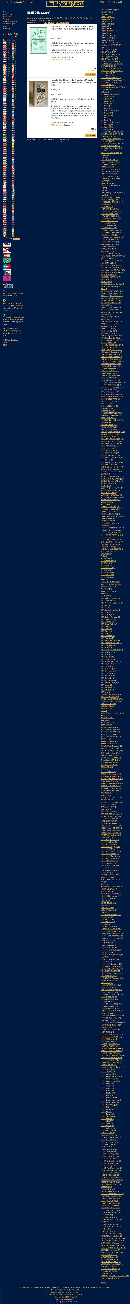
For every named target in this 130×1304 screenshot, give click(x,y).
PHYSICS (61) (105, 924)
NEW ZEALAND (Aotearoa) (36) (111, 835)
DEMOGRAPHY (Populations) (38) (111, 352)
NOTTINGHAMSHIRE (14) (109, 868)
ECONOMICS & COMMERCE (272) (112, 387)
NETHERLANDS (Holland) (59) (110, 830)
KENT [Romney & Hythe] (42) (110, 664)
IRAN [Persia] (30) (106, 553)
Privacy (5, 344)
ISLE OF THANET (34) (108, 572)
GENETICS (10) (106, 474)
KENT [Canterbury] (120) (108, 619)
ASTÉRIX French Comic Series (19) (112, 138)
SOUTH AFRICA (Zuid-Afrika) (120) (112, 1060)
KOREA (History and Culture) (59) (111, 701)
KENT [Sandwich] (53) (107, 666)
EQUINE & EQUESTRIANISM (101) (111, 413)
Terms (5, 342)
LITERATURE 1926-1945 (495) (110, 732)
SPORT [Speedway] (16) (108, 1123)
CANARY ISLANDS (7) (108, 258)
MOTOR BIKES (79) (107, 800)
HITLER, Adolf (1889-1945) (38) (110, 523)
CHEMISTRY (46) (106, 281)
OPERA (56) (104, 884)
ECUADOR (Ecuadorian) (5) (109, 389)
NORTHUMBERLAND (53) (109, 863)
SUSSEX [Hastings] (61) (108, 1165)
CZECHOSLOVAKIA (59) (108, 342)
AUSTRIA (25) (105, 150)
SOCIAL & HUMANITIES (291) (110, 1053)
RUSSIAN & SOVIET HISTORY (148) (112, 994)
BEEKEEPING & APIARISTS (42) (111, 169)
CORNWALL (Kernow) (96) (109, 326)
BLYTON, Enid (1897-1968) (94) (110, 185)
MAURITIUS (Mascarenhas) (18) (111, 755)
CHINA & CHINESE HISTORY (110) (112, 291)
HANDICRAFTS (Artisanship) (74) (111, 509)
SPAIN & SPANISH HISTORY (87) (111, 1062)
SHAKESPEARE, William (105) (110, 1029)
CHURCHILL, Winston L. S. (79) (110, 298)
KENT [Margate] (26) (107, 657)
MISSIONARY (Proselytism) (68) (111, 788)
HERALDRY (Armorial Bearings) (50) (112, 516)
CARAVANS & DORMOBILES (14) (111, 260)
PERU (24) (104, 912)
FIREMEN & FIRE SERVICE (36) (111, 441)
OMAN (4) (104, 882)
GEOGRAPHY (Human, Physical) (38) (112, 476)
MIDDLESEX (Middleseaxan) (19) (111, 774)
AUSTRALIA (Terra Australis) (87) (111, 148)
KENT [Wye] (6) (106, 692)
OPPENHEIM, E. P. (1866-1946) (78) (112, 886)
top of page (104, 1283)
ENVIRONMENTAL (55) (108, 410)
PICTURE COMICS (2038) (109, 926)
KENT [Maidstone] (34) (108, 652)
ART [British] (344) (106, 106)
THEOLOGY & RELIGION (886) (110, 1198)
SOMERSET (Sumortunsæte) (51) (111, 1058)
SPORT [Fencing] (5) (107, 1090)
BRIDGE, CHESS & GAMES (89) (111, 211)
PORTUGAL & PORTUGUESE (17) (112, 950)
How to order (7, 16)
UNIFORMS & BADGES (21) (109, 1224)
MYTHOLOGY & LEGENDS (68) (111, 816)
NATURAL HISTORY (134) (109, 821)
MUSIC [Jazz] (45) (106, 809)
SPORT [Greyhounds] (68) (109, 1097)
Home (5, 12)
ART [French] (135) (107, 113)
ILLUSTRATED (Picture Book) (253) (112, 544)
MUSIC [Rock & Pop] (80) (109, 811)
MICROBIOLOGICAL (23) (108, 772)
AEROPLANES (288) (107, 12)
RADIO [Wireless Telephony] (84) (111, 966)
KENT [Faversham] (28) (108, 636)
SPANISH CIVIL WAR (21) (109, 1065)
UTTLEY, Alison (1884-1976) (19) (111, 1226)
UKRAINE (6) (105, 1222)
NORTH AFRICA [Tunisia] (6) (110, 858)
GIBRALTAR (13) (106, 485)
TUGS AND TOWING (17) (109, 1217)
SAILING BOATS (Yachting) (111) (111, 1004)
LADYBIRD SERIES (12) (108, 704)
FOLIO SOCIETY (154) (108, 448)
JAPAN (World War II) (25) (109, 586)
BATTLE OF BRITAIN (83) (109, 164)
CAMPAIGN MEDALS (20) (109, 249)
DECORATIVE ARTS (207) (109, 347)
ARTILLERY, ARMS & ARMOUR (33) (112, 134)
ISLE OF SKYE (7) (106, 570)
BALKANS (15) (105, 157)
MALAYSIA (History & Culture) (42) (112, 750)
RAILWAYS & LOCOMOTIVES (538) (112, 968)
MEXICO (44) (105, 769)
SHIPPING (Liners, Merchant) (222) (112, 1034)
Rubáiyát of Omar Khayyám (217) (111, 990)
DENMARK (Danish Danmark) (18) (111, 354)
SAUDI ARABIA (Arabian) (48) (110, 1008)
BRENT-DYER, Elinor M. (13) (110, 209)
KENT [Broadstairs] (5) (108, 612)
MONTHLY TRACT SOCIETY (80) (111, 797)
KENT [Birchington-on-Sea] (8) (110, 610)
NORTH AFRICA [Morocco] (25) (111, 851)
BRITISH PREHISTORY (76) (109, 221)
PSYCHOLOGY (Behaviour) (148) (111, 964)
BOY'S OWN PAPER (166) (109, 204)
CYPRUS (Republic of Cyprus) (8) (111, 340)
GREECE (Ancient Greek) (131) (110, 500)
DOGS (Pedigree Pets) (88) (109, 373)
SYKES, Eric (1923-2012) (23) (110, 1175)
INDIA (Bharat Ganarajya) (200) (110, 546)
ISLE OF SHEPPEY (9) (108, 568)
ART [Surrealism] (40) (107, 129)
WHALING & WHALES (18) (109, 1254)
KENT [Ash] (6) (105, 607)
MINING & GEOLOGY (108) (109, 781)
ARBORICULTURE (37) (108, 73)
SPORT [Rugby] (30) (107, 1114)
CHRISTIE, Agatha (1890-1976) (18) (112, 296)
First (45, 23)
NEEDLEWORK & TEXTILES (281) (111, 825)
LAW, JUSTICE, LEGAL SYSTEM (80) (112, 713)
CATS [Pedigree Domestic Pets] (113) (113, 272)
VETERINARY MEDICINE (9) (109, 1231)
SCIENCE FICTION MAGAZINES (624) (113, 1015)
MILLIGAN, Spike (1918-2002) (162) (112, 779)
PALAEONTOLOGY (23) (108, 903)
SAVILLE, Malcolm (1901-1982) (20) (112, 1011)
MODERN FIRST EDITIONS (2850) (111, 790)
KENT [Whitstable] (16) (108, 687)
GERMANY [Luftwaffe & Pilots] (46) (112, 481)
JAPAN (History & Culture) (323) (111, 584)
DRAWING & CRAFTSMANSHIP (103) (113, 382)
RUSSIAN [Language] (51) (109, 997)
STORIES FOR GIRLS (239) (109, 1142)
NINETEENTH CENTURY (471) (110, 839)
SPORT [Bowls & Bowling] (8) (110, 1081)
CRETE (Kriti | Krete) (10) (109, 331)
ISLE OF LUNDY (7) (107, 563)
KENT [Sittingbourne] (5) (108, 671)
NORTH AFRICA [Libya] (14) (109, 849)
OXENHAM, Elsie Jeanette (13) (111, 893)
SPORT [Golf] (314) (107, 1095)
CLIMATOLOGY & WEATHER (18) (111, 312)
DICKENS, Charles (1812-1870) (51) (112, 366)
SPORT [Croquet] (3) (107, 1088)
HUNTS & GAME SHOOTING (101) (112, 535)
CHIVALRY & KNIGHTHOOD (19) (111, 293)
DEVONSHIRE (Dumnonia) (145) (111, 364)
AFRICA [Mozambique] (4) (109, 31)
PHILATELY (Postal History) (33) (111, 915)
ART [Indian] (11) (106, 117)
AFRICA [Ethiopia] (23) (108, 19)
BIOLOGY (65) (105, 181)
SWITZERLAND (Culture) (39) (110, 1172)
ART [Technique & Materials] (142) (112, 131)
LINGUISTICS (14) (106, 725)
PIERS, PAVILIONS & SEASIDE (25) (112, 929)
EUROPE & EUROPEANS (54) (110, 427)
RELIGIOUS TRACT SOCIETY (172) (112, 973)
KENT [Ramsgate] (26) (108, 659)
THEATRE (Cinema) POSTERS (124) (112, 1194)
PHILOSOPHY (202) (107, 917)
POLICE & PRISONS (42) (109, 945)
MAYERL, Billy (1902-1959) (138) (111, 757)
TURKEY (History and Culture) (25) (112, 1219)
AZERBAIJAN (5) (106, 155)
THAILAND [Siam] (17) (108, 1189)
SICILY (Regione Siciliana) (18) (110, 1043)
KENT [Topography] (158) (109, 680)
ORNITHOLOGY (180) (107, 891)
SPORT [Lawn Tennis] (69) (109, 1104)
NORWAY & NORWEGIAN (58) (110, 865)
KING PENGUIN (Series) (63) (110, 696)
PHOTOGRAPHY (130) (108, 922)
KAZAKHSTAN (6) (106, 596)
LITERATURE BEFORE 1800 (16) (111, 736)
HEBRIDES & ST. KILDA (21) (109, 511)
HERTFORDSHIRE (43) (108, 521)
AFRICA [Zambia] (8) (107, 40)
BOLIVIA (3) (104, 188)
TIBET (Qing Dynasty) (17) (109, 1201)
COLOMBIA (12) (106, 314)
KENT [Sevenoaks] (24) (108, 668)
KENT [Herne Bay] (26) (108, 645)
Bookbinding (7, 28)
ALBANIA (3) (104, 47)
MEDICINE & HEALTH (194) (109, 764)
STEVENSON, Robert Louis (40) (111, 1137)
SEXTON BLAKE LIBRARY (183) (111, 1025)
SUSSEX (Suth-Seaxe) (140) (110, 1156)
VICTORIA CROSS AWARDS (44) (111, 1233)
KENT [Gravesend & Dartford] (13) (111, 643)
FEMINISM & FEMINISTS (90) (110, 434)
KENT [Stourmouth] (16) (108, 673)
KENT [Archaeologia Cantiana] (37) (112, 603)
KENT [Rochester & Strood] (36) (111, 661)
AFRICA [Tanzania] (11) (108, 35)
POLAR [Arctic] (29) (107, 943)
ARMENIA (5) (105, 92)
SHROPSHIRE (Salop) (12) (109, 1039)
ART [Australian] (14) (107, 101)
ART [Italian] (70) (106, 120)
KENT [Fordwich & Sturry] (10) (110, 640)
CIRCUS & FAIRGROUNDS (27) (111, 310)
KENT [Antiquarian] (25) (108, 600)
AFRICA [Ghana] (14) (107, 21)
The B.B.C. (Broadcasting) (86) (110, 1191)
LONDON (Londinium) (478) (109, 741)
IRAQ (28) (104, 556)
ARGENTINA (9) (106, 89)
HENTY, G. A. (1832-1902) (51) (110, 514)
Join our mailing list (9, 23)
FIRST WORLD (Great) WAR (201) (111, 443)
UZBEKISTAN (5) (106, 1229)
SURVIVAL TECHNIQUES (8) (110, 1154)
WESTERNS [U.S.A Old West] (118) (112, 1252)
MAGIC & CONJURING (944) (110, 748)
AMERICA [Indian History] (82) (110, 54)
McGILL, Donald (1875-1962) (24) (111, 760)
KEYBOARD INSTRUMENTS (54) (111, 694)
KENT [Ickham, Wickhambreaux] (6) (112, 650)
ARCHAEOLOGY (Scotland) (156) (111, 82)
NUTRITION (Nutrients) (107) (110, 872)
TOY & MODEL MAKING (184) (110, 1208)
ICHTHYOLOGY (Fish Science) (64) (112, 542)
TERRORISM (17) (106, 1186)
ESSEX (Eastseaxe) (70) (108, 417)
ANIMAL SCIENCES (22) (108, 66)
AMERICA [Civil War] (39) (109, 49)
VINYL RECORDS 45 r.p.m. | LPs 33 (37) (113, 1238)
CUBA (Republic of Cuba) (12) (110, 338)
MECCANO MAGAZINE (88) (109, 762)
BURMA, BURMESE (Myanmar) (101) (112, 237)
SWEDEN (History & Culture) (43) (111, 1170)
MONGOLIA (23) (106, 795)
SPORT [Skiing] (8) (107, 1121)
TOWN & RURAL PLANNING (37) (111, 1205)
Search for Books (8, 14)
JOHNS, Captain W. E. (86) (109, 591)
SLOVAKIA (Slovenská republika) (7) (112, 1048)
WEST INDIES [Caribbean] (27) (110, 1250)
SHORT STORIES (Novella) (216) (111, 1036)
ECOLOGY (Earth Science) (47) (111, 385)
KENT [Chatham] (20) (107, 621)
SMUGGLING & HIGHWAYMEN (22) (112, 1051)
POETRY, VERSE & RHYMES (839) (112, 936)
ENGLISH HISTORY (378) (109, 401)
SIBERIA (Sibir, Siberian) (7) (109, 1041)
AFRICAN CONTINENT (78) (109, 42)
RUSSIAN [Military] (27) (108, 1001)
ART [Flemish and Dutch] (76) (110, 110)
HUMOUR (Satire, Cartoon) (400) (111, 530)
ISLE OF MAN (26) (106, 565)
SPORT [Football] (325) (108, 1093)
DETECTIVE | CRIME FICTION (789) (112, 361)
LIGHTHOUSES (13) (107, 720)
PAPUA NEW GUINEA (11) (109, 910)
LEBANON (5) (105, 715)
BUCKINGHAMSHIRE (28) (109, 228)
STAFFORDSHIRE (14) (108, 1133)
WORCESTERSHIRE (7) (108, 1266)
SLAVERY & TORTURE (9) (109, 1046)
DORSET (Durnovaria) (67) (109, 378)
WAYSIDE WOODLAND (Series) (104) (112, 1245)
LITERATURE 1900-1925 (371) (110, 729)
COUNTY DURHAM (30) (108, 328)
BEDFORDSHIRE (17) (107, 167)
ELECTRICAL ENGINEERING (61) (111, 394)
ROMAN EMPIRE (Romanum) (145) (112, 978)
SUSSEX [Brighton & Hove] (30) (111, 1161)
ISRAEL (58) (104, 579)
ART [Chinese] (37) (107, 108)
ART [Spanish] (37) (107, 127)
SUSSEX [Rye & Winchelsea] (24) (111, 1168)
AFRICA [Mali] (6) (106, 28)
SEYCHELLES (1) (106, 1027)
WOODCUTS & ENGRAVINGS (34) (112, 1264)
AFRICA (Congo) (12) (107, 17)
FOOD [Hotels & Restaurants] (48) (112, 462)
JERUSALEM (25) (106, 589)
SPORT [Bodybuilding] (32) (109, 1079)
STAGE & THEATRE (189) (109, 1135)
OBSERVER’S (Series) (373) (110, 875)
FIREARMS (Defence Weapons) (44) (112, 439)
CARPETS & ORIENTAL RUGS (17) (112, 265)
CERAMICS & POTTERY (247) (110, 277)
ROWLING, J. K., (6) (107, 983)
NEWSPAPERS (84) (107, 837)
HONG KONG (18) (106, 525)
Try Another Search (62, 23)
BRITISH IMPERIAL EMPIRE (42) (111, 218)
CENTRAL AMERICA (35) (109, 274)
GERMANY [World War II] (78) (110, 483)
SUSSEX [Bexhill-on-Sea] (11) (110, 1158)
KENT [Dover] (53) (106, 628)
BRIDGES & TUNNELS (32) (109, 214)
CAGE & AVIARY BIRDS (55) (110, 244)
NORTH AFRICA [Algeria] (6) (110, 844)
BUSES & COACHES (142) (109, 239)
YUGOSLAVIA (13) (106, 1273)
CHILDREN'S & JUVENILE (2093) (111, 286)
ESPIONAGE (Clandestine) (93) (111, 415)
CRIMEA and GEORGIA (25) (109, 333)
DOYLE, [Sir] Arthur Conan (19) (110, 380)
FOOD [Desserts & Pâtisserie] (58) (112, 457)
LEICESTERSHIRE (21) (108, 718)
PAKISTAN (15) (105, 900)
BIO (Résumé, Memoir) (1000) (110, 178)
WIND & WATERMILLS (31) (109, 1259)
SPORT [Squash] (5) (107, 1126)
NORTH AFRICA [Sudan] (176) (110, 856)
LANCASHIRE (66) (106, 708)
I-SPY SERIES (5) (106, 537)
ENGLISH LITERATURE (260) (110, 406)
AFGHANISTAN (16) (107, 14)
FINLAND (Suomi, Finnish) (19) (110, 436)
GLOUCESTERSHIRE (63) (109, 493)
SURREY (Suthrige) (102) (109, 1151)
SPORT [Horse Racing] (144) (110, 1102)
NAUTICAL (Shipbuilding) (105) (110, 823)
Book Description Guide (10, 340)
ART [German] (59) (107, 115)
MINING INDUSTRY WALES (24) (111, 786)
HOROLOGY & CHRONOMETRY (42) (112, 528)
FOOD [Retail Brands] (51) (109, 464)
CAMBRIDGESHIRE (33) (108, 246)
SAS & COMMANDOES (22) (109, 1006)
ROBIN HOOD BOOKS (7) (109, 975)
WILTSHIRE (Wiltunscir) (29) (109, 1257)
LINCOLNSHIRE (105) (107, 722)
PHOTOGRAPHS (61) (107, 919)
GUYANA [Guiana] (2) (107, 502)
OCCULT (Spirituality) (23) (109, 877)
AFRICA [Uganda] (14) (108, 38)
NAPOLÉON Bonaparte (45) (109, 818)
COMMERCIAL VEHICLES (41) (110, 317)
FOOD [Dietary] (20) (107, 460)
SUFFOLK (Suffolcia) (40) (109, 1149)
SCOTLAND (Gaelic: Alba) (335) (111, 1018)
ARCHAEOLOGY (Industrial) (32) (111, 78)
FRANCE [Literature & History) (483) (112, 467)
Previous (51, 23)
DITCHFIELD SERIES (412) (109, 368)
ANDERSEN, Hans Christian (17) (111, 61)
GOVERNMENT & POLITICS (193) (111, 495)
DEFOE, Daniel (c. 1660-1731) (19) (111, 349)
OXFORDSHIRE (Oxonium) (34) (110, 896)
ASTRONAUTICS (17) (108, 141)
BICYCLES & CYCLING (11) (109, 176)
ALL (91, 18)
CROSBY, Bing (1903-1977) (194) (111, 335)
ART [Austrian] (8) (106, 103)
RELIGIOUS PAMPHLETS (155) (110, 971)
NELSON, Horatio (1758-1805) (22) (112, 828)
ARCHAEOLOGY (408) (108, 75)
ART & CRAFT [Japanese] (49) (110, 94)
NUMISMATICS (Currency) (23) (110, 870)
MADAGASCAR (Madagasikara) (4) (112, 746)
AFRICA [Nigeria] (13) (107, 33)
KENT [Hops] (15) (106, 647)
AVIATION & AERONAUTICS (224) (111, 153)
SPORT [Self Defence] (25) (109, 1116)
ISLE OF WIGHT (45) (107, 575)
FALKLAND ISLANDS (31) (109, 429)
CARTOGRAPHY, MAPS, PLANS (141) (113, 270)
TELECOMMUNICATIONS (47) (110, 1182)
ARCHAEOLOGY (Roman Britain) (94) (113, 80)
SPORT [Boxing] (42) (107, 1083)
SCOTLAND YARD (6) (108, 1020)
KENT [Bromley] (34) (107, 614)
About (5, 26)
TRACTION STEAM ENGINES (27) (112, 1210)
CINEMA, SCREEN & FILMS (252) (111, 307)
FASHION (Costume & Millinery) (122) (113, 432)
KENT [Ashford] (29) (107, 605)
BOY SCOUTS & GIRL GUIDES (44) (112, 202)
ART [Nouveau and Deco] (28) (110, 122)
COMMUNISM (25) (106, 319)
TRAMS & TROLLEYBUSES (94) (111, 1212)
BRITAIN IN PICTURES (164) (110, 216)
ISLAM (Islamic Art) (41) (108, 560)
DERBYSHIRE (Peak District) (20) (111, 359)
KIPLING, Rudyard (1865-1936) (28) (112, 699)
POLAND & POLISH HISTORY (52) (112, 938)
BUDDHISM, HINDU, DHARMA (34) (111, 230)
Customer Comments (10, 21)
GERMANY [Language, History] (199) (112, 478)
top (62, 142)
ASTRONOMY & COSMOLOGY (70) (112, 143)
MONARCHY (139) (106, 793)
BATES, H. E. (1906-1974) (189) (110, 162)
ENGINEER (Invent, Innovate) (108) (112, 396)
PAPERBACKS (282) (107, 907)
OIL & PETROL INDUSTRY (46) (110, 879)
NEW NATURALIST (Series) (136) (111, 832)
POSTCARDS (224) (107, 952)
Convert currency (91, 70)
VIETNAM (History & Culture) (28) (111, 1236)
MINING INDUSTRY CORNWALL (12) (112, 783)
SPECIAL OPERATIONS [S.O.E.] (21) (112, 1067)
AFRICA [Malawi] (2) (107, 26)
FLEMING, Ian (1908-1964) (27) (110, 446)
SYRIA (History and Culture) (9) (111, 1177)
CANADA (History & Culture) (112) (111, 253)
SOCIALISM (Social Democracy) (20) (112, 1055)
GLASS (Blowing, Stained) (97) (110, 490)
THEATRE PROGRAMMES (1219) (111, 1196)
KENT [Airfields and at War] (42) (111, 598)
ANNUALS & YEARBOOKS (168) (111, 68)
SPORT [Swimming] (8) (108, 1128)
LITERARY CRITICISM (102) (110, 727)
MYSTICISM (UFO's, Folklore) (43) (112, 814)
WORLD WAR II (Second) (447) (110, 1269)
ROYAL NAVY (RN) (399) (108, 987)
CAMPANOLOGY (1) (107, 251)
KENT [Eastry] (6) (106, 631)
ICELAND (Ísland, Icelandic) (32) (111, 539)
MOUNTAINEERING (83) (108, 804)
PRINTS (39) (105, 957)
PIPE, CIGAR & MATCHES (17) (110, 931)
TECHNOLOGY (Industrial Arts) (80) (112, 1179)
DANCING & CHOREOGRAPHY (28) (112, 345)
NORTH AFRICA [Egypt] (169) (110, 847)
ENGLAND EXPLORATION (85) (110, 399)
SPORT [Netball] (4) (107, 1107)
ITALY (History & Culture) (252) (110, 582)
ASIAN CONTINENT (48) (108, 136)
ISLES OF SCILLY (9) (107, 577)
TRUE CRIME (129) (107, 1215)
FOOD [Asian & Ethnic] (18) (109, 450)
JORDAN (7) (104, 593)
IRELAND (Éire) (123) (107, 558)
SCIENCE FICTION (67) (108, 1013)
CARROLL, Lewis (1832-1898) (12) (111, 267)
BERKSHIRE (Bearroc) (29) (109, 174)
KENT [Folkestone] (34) (108, 638)
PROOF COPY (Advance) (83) (110, 959)
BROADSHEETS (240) (108, 223)
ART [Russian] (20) (107, 124)
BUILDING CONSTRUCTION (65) (111, 232)
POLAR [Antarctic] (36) (108, 940)
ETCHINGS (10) (106, 422)
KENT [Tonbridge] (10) (108, 678)
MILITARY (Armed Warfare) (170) (111, 776)
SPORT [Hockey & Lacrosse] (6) (111, 1100)
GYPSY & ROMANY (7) (108, 504)
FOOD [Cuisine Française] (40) (110, 455)
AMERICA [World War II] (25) (110, 59)
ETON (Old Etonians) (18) (109, 425)
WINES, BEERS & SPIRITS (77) (110, 1262)
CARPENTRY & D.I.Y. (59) (109, 263)
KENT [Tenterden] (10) (108, 675)
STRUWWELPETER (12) (108, 1144)
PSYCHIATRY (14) (106, 961)
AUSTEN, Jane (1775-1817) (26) (111, 146)
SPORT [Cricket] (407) (108, 1086)
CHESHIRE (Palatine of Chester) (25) (113, 284)
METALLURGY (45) (107, 767)
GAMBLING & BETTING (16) (110, 469)
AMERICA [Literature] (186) (109, 56)
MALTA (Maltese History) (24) (110, 753)
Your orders (6, 19)
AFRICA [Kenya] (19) (107, 24)
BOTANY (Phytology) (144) (109, 199)
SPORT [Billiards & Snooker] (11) (111, 1076)
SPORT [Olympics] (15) (108, 1109)
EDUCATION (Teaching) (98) (110, 392)
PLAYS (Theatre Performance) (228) (112, 933)
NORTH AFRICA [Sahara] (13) (110, 854)
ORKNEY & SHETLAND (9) (109, 889)
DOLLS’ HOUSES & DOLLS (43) (111, 375)
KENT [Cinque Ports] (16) (109, 624)
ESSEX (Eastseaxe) (57, 59)
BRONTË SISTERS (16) (108, 225)
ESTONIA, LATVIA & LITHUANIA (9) (112, 420)
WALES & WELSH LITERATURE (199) (113, 1240)
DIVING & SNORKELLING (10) (110, 371)
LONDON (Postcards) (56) (109, 743)
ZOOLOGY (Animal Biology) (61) (111, 1278)
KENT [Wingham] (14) (107, 689)
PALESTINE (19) (106, 905)
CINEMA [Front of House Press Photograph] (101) (111, 304)
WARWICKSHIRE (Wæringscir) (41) (112, 1243)
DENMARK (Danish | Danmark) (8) (111, 357)
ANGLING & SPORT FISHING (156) (112, 63)
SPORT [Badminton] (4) (108, 1074)
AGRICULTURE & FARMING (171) (111, 45)
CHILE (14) (104, 289)
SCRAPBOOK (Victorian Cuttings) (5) (113, 1022)
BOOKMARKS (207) (107, 190)
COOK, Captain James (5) (109, 324)
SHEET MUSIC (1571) (107, 1032)
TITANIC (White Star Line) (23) (110, 1203)
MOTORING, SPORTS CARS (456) (112, 802)
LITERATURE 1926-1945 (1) (109, 734)
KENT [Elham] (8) (106, 633)
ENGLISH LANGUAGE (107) (109, 403)
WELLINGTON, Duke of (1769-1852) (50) (113, 1247)
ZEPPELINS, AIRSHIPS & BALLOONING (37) (115, 1276)
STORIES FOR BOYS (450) (109, 1140)
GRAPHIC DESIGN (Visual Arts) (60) (112, 497)
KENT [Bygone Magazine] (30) (110, 617)
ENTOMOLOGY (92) (107, 408)
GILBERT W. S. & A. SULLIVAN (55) (112, 488)
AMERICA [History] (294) (108, 52)
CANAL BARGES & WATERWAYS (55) (113, 256)
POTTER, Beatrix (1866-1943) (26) (112, 954)
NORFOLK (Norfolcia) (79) (109, 842)
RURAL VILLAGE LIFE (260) (109, 992)
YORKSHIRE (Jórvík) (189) (109, 1271)
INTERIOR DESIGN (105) (108, 551)
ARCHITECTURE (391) (108, 85)
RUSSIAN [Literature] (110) (109, 999)
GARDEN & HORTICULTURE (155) (112, 471)
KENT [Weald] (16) (106, 685)
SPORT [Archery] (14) (108, 1069)
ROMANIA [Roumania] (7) (109, 980)
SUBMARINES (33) (107, 1147)
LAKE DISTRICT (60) (107, 706)
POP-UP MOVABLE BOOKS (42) (111, 947)
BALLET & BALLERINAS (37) (110, 160)
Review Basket (8, 34)
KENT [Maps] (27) (106, 654)
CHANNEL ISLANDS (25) (108, 279)
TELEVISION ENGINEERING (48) (111, 1184)
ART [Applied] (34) (106, 99)
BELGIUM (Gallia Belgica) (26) (110, 171)
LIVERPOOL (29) (106, 739)
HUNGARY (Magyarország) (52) (111, 532)
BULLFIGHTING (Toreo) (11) (110, 235)
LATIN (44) (104, 711)
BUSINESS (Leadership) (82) (110, 242)
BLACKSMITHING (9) (107, 183)
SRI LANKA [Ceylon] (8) (108, 1130)
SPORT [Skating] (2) (107, 1119)
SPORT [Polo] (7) (106, 1111)
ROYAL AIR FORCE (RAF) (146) (111, 985)
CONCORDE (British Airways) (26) (111, 321)
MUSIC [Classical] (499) (108, 807)
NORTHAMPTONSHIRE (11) (109, 861)
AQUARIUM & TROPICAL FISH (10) (112, 70)
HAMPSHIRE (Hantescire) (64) (110, 507)
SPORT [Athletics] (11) (108, 1072)
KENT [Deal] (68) (106, 626)
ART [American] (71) (107, 96)
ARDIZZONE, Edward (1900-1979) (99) (113, 87)
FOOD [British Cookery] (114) (110, 453)
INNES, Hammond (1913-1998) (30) (112, 549)
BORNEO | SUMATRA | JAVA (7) (111, 197)
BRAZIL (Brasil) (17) (107, 206)
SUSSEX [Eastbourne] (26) (109, 1163)
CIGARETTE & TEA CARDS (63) (111, 300)
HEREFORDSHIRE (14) (108, 518)
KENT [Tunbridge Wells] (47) (110, 682)
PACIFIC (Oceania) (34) (108, 898)
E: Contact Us (117, 2)
